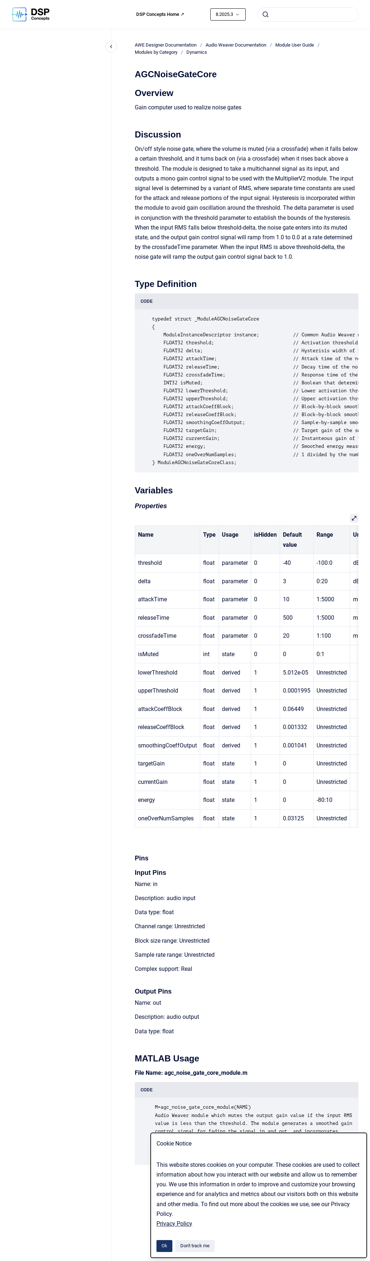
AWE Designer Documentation (166, 45)
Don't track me (195, 1245)
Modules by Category (156, 52)
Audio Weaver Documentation (236, 45)
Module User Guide (294, 45)
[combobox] (308, 14)
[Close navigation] (111, 46)
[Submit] (265, 14)
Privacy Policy (174, 1223)
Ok (164, 1245)
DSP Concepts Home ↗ (160, 14)
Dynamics (196, 52)
